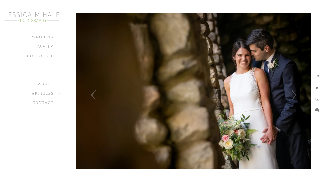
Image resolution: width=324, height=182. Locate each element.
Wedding (43, 37)
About (46, 84)
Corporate (40, 56)
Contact (43, 103)
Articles (43, 93)
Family (45, 46)
